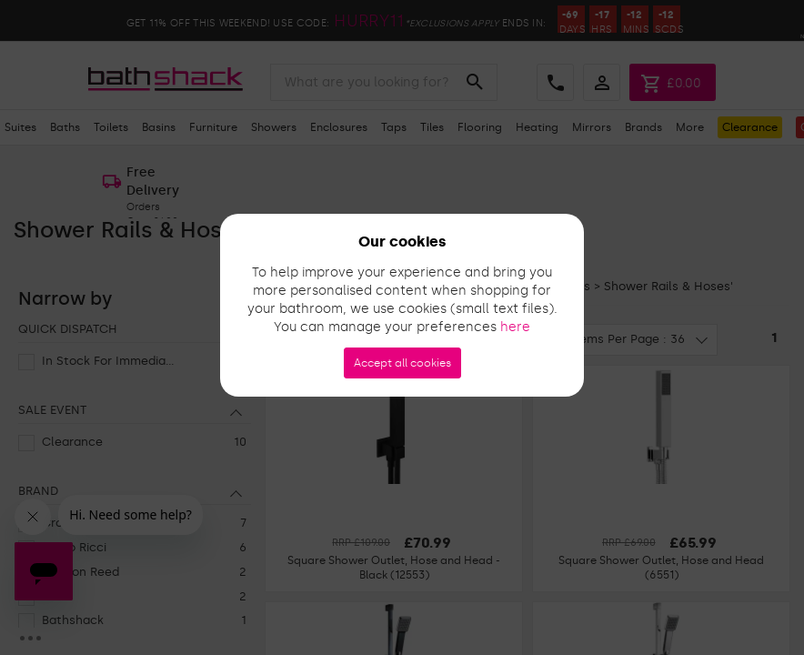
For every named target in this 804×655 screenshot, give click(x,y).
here (515, 327)
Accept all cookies (402, 363)
